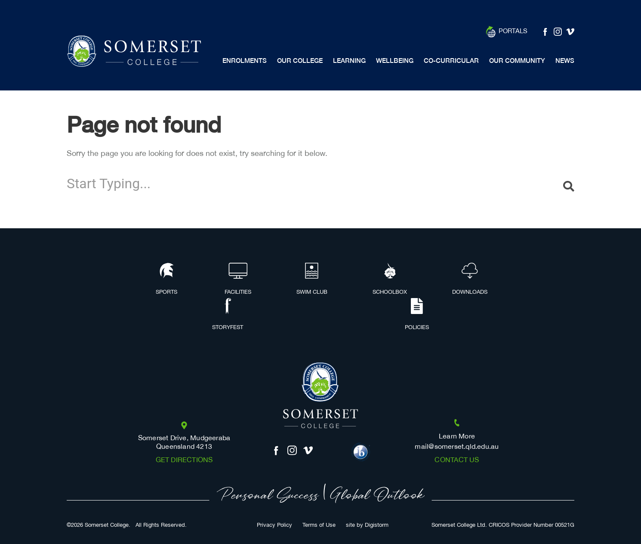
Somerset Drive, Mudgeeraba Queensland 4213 (184, 442)
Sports (166, 279)
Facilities (238, 279)
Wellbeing (394, 60)
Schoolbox (390, 279)
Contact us (457, 460)
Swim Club (311, 279)
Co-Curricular (451, 60)
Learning (349, 60)
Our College (300, 60)
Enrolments (244, 60)
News (564, 60)
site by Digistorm (367, 525)
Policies (417, 315)
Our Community (517, 60)
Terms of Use (319, 525)
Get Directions (184, 460)
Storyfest (227, 315)
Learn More (457, 436)
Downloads (469, 279)
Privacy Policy (274, 525)
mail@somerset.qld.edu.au (457, 447)
